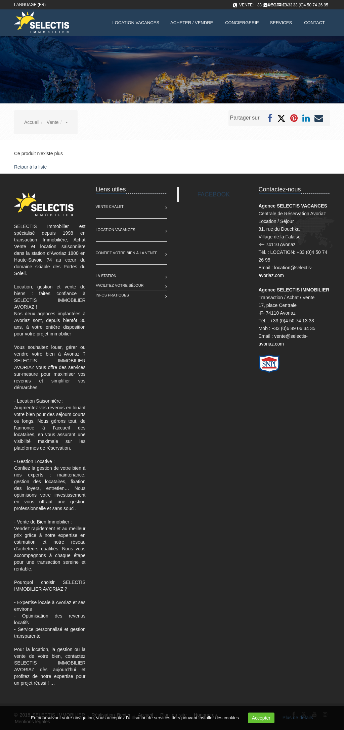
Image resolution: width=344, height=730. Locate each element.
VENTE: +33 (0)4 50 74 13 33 (265, 5)
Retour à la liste (30, 167)
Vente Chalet (110, 206)
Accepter (261, 718)
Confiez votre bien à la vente (127, 253)
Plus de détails (298, 717)
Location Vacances (115, 230)
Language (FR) (30, 4)
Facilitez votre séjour (120, 285)
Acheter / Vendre (191, 22)
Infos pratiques (112, 295)
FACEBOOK (214, 194)
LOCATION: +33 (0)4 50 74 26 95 (298, 5)
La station (106, 276)
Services (281, 22)
